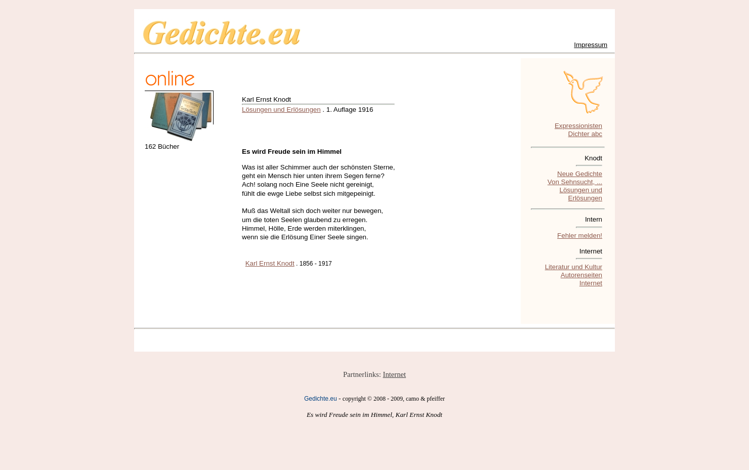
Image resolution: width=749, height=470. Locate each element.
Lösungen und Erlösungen (281, 109)
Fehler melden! (579, 235)
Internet (590, 283)
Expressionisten (578, 126)
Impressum (590, 45)
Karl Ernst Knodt (270, 263)
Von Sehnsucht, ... (575, 182)
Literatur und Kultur (573, 267)
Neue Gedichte (579, 174)
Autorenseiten (581, 275)
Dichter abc (585, 134)
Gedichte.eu (320, 398)
